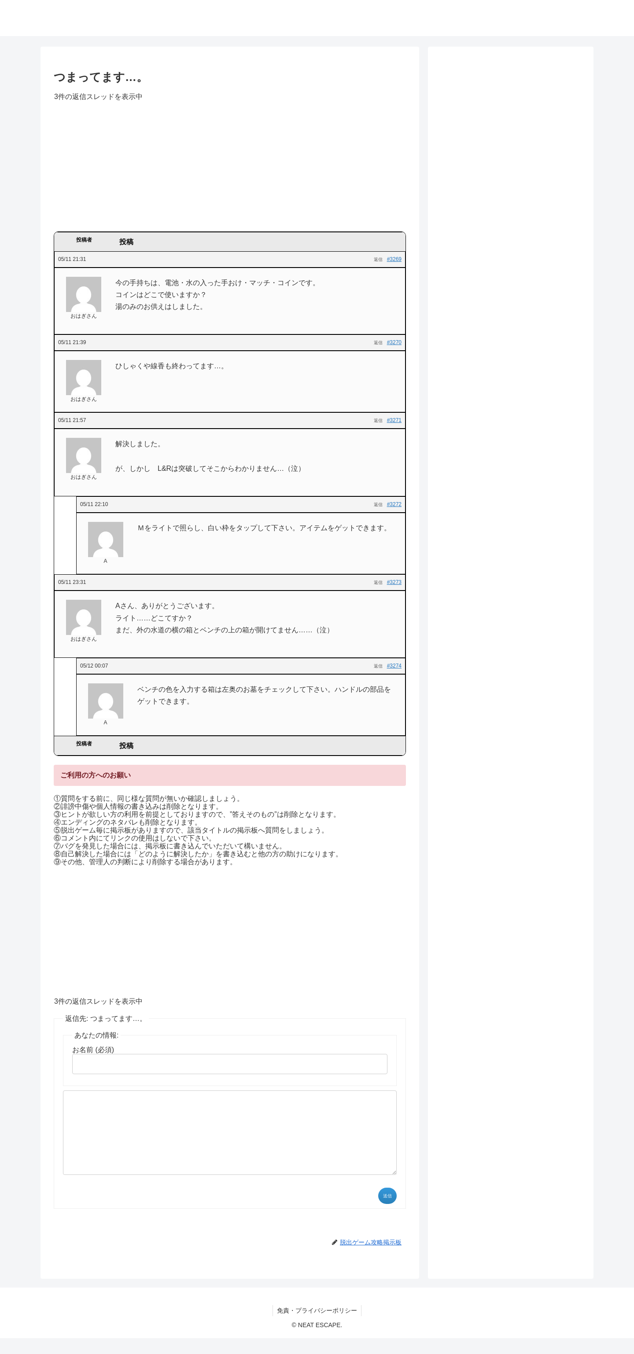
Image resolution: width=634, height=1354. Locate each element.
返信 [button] (378, 259)
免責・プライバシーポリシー (317, 1326)
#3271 (394, 420)
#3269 (394, 259)
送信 (387, 1211)
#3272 (394, 504)
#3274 (394, 666)
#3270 (394, 342)
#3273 (394, 582)
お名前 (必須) (93, 1049)
